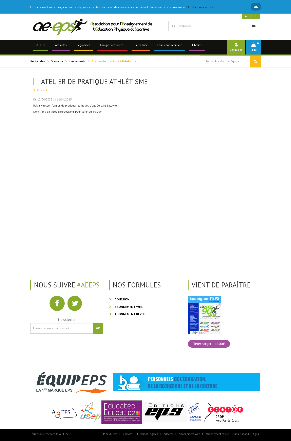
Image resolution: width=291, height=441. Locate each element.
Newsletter (67, 319)
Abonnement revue (130, 314)
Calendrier (141, 45)
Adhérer (250, 16)
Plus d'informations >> (200, 7)
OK (256, 7)
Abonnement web (129, 307)
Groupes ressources (112, 45)
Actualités (61, 45)
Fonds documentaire (169, 45)
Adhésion (122, 299)
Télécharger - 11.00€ (209, 343)
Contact (127, 434)
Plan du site (110, 434)
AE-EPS (40, 45)
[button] (253, 47)
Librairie (197, 45)
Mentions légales (147, 434)
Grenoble (57, 61)
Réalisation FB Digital (247, 434)
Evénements (77, 61)
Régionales (83, 45)
